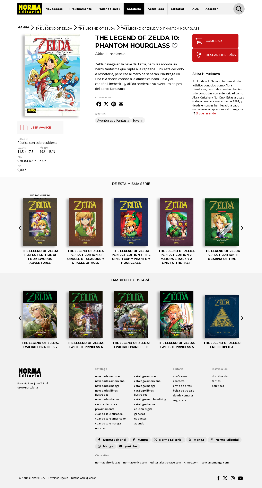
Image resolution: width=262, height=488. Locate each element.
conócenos (180, 376)
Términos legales (58, 478)
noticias (100, 428)
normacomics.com (135, 462)
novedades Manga (107, 386)
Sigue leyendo (206, 113)
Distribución (220, 369)
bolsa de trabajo (183, 390)
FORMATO (22, 139)
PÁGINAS (44, 148)
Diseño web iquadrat (83, 478)
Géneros (139, 414)
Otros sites (102, 455)
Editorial (177, 8)
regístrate (179, 400)
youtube (128, 446)
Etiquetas (140, 418)
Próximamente (80, 8)
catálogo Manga (145, 386)
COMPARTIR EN (103, 97)
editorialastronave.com (165, 462)
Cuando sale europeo (109, 414)
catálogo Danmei (145, 404)
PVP (19, 166)
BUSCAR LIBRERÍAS (214, 55)
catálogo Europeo (145, 376)
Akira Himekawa (110, 54)
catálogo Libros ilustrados (144, 392)
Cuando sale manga (108, 423)
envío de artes (182, 386)
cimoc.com (191, 462)
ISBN (19, 157)
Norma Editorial (111, 440)
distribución (220, 376)
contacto (178, 381)
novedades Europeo (108, 376)
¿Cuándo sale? (109, 8)
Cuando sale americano (110, 418)
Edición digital (143, 409)
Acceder (212, 8)
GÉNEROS (100, 114)
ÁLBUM (125, 25)
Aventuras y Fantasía (113, 120)
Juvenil (138, 120)
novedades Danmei (107, 399)
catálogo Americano (147, 381)
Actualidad (156, 8)
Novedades (54, 8)
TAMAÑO (21, 148)
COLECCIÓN (42, 25)
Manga (140, 440)
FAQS (195, 8)
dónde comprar (183, 395)
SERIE (81, 25)
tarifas (216, 381)
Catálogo (134, 8)
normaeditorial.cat (107, 462)
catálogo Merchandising (150, 399)
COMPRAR (207, 41)
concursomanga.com (215, 462)
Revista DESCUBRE (106, 404)
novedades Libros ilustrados (106, 392)
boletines (218, 386)
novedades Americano (109, 381)
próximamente (104, 409)
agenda (139, 423)
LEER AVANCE (34, 127)
